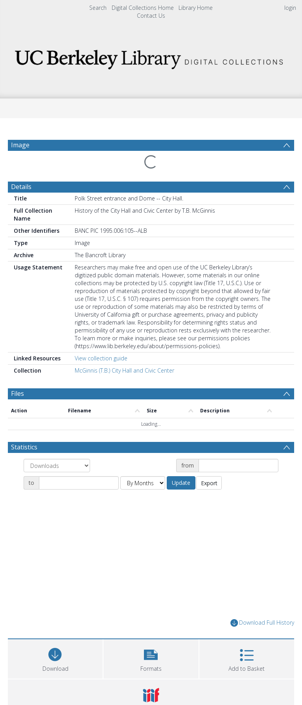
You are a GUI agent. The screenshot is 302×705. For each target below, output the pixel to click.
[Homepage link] (151, 57)
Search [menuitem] (98, 7)
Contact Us (151, 15)
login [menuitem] (290, 7)
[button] (150, 658)
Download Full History (262, 623)
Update (181, 482)
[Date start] (238, 465)
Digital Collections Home (143, 7)
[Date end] (79, 483)
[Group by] (57, 465)
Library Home (196, 7)
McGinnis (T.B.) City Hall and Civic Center (124, 370)
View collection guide (101, 358)
